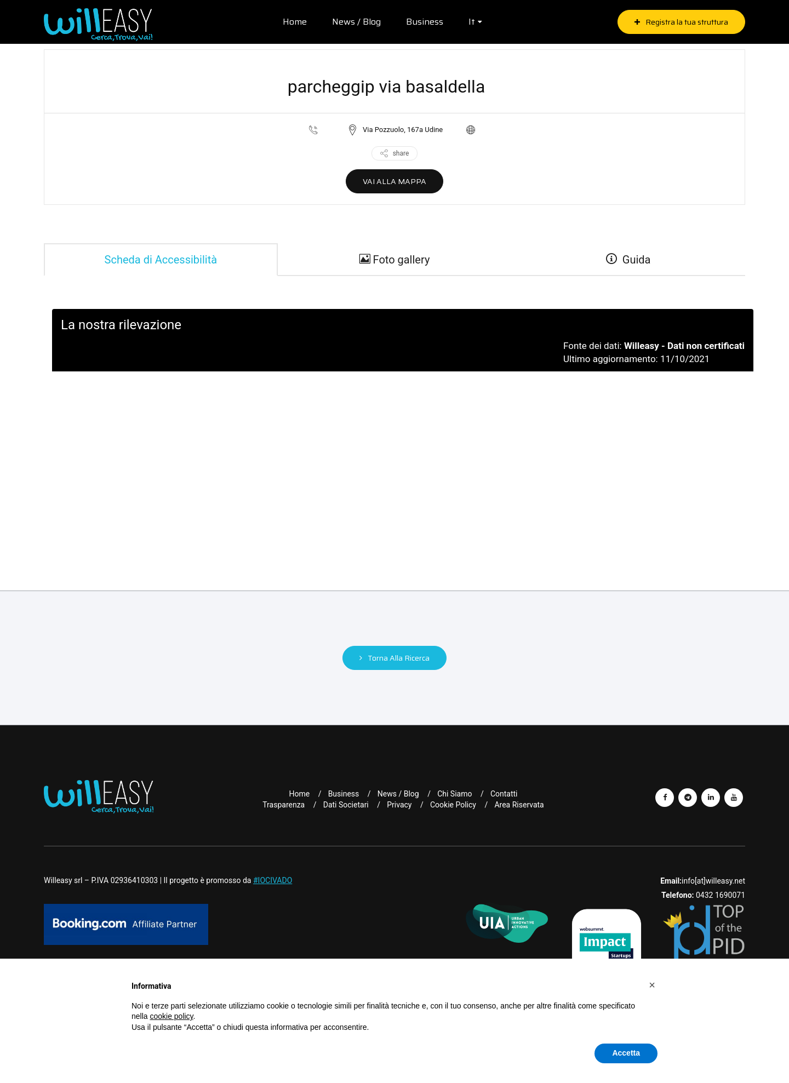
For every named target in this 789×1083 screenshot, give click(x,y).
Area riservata (519, 804)
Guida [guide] (628, 259)
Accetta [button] (626, 1052)
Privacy (399, 804)
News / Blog (356, 21)
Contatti (504, 793)
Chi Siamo (454, 793)
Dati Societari (346, 804)
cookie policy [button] (171, 1016)
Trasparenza (283, 804)
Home (295, 21)
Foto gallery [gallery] (394, 259)
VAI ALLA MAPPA (394, 181)
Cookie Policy (453, 804)
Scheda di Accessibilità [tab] (161, 259)
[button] (652, 985)
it (471, 21)
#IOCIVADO (272, 880)
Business (424, 21)
